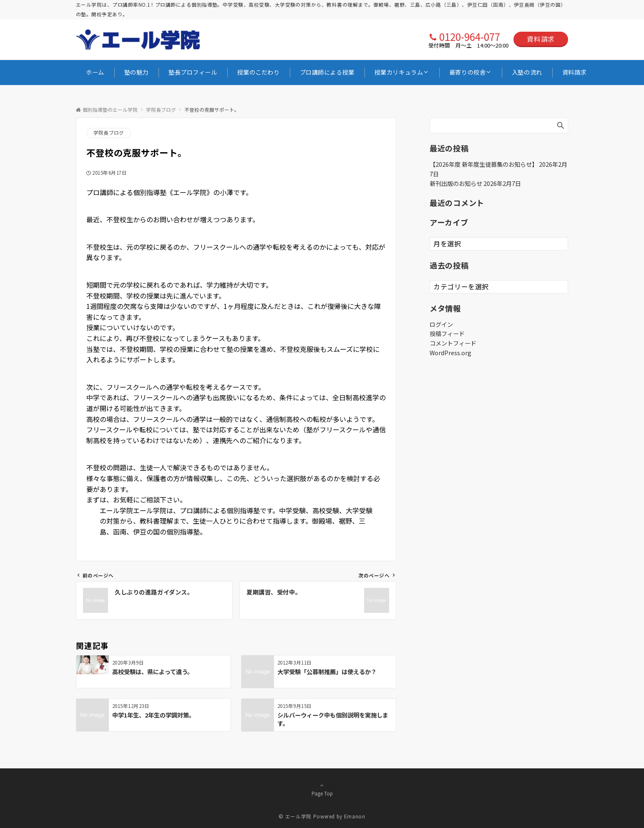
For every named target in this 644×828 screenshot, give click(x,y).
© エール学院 (295, 816)
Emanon (354, 816)
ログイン (441, 324)
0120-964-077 (469, 36)
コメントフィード (453, 343)
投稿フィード (447, 333)
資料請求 (541, 39)
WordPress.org (450, 353)
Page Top (322, 789)
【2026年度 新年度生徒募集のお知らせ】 (484, 164)
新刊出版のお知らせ (456, 183)
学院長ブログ (108, 132)
